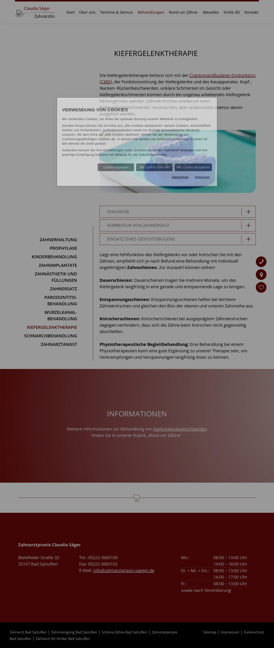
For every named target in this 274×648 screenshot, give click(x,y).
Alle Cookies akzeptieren (193, 167)
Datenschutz (180, 177)
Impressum (202, 177)
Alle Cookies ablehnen (154, 167)
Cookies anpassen (115, 167)
